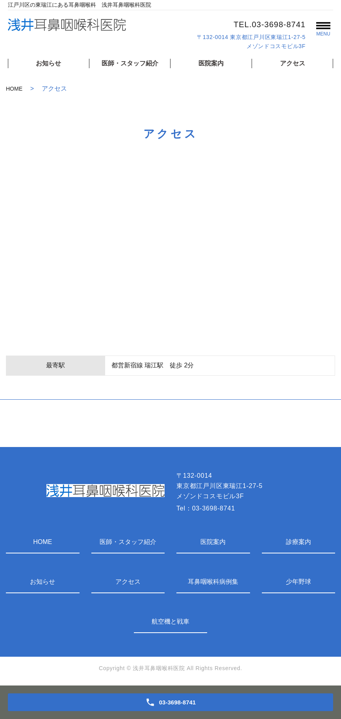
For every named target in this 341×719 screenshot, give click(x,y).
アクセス (292, 63)
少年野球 (298, 581)
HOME (14, 89)
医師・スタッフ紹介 (130, 63)
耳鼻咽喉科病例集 (213, 581)
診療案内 (298, 541)
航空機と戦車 (170, 621)
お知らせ (48, 63)
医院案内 (211, 63)
